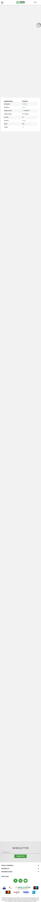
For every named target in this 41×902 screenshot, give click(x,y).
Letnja (24, 120)
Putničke (24, 104)
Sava (23, 107)
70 (22, 127)
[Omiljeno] (36, 2)
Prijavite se (20, 856)
